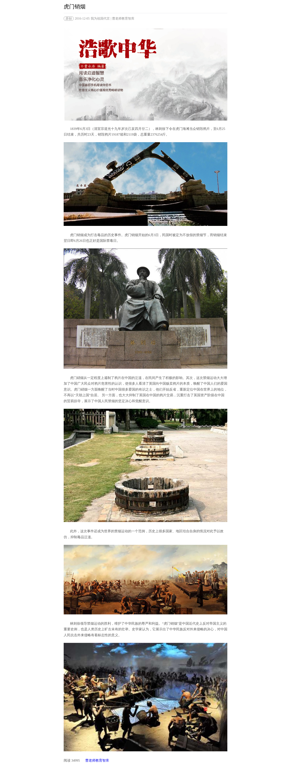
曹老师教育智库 (97, 760)
